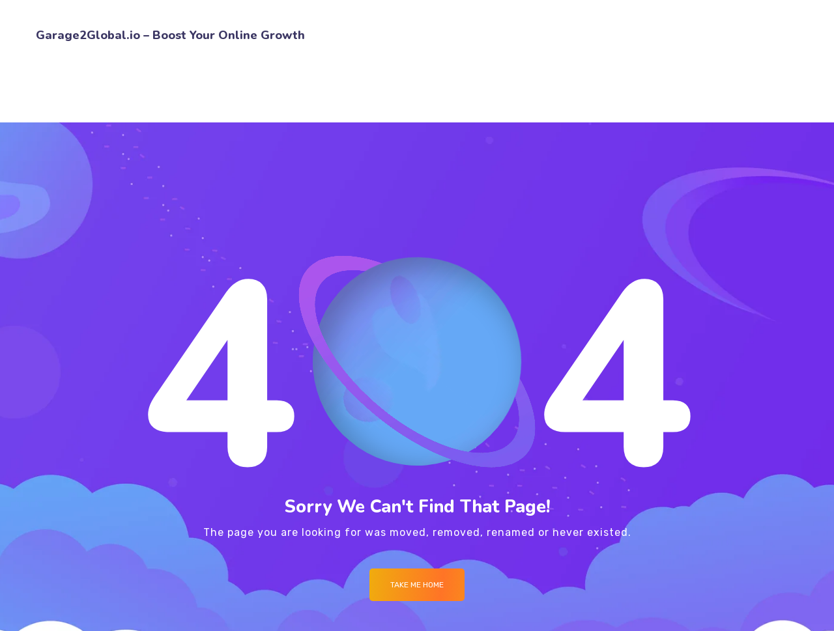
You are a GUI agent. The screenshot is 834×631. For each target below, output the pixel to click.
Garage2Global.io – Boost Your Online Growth (170, 35)
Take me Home (417, 584)
